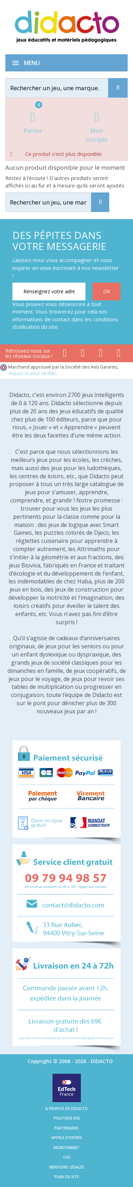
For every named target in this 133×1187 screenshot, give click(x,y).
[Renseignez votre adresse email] (48, 291)
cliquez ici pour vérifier (32, 373)
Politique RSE (67, 1118)
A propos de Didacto (66, 1108)
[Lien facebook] (65, 354)
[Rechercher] (63, 88)
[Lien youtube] (83, 354)
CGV (66, 1157)
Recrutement (66, 1147)
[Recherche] (118, 88)
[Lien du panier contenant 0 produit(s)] (33, 123)
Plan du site (66, 1176)
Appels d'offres (66, 1137)
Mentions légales (66, 1167)
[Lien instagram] (101, 354)
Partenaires (66, 1128)
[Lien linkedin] (119, 354)
